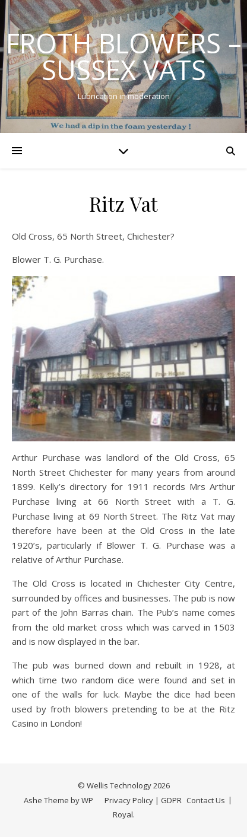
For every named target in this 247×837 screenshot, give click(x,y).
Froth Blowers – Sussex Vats (124, 56)
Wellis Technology (119, 785)
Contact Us (205, 800)
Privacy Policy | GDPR (143, 800)
